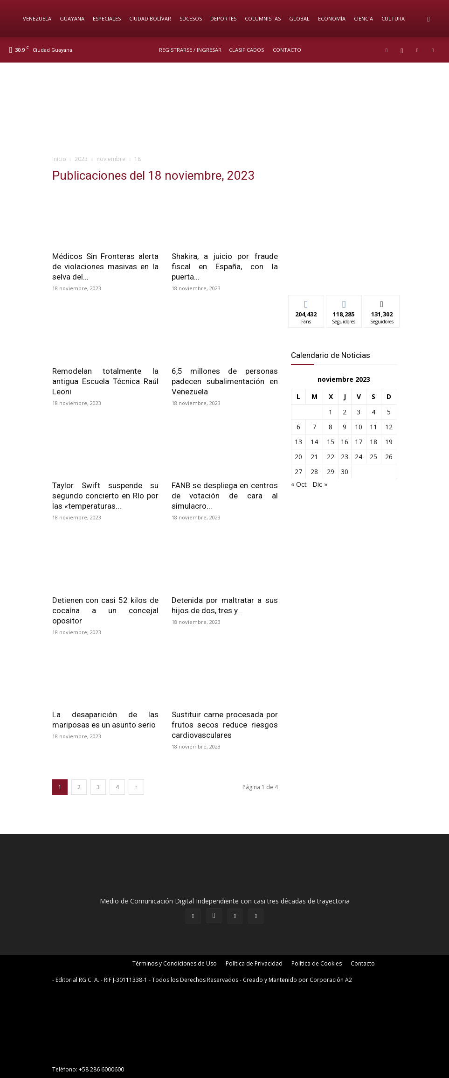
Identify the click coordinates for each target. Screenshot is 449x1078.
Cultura (393, 18)
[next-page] (136, 787)
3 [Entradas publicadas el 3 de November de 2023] (358, 411)
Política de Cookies (316, 963)
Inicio (59, 159)
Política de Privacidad (254, 963)
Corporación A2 (331, 980)
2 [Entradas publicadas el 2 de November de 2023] (344, 411)
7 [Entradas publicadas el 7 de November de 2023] (314, 426)
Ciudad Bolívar (150, 18)
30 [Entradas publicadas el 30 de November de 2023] (344, 471)
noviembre (111, 159)
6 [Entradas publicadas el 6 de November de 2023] (298, 426)
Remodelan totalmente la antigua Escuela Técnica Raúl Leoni (105, 381)
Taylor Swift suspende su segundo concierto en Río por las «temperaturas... (105, 496)
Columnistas (263, 18)
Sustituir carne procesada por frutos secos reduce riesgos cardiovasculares (225, 725)
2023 (81, 159)
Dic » (319, 484)
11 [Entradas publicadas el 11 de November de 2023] (373, 426)
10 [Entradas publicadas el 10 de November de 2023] (358, 426)
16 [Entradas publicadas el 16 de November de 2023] (344, 441)
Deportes (223, 18)
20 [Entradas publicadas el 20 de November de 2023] (298, 456)
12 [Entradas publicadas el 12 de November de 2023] (389, 426)
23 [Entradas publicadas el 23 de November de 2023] (344, 456)
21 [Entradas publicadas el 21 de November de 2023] (314, 456)
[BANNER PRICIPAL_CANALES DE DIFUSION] (224, 108)
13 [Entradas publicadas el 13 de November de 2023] (298, 441)
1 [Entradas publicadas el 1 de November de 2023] (330, 411)
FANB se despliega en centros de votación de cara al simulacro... (225, 496)
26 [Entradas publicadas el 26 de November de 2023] (389, 456)
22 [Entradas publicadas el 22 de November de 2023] (330, 456)
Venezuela (37, 18)
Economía (331, 18)
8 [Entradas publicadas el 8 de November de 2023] (330, 426)
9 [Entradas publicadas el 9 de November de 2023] (344, 426)
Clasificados (246, 49)
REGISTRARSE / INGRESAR (190, 49)
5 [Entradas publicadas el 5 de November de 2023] (389, 411)
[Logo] (14, 18)
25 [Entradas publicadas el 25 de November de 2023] (373, 456)
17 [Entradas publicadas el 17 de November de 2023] (358, 441)
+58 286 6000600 (101, 1069)
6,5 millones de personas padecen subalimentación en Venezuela (225, 381)
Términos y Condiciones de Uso (174, 963)
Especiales (107, 18)
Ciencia (363, 18)
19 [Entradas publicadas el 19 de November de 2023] (389, 441)
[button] (428, 18)
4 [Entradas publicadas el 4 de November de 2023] (373, 411)
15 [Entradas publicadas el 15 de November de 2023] (330, 441)
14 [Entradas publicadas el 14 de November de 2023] (314, 441)
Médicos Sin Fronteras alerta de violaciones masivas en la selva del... (105, 266)
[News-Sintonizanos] (344, 272)
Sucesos (191, 18)
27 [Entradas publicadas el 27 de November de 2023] (298, 471)
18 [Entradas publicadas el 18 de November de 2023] (373, 441)
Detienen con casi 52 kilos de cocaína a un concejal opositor (105, 610)
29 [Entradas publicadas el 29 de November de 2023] (330, 471)
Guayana (72, 18)
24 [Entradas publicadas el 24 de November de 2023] (358, 456)
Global (299, 18)
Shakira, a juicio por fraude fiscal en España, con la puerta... (225, 266)
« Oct (299, 484)
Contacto (287, 49)
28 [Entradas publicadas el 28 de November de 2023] (314, 471)
